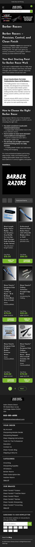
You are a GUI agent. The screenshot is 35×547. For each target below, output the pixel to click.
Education (7, 444)
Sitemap (4, 543)
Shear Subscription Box (11, 474)
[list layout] (10, 200)
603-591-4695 (10, 415)
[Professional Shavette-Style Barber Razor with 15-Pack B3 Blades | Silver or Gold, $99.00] (25, 214)
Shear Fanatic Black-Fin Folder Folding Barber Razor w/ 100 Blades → (17, 80)
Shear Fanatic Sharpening (12, 502)
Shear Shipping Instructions (13, 438)
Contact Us (7, 447)
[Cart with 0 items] (30, 7)
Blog (10, 537)
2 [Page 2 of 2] (15, 389)
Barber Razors (8, 472)
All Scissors (7, 469)
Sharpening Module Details (13, 432)
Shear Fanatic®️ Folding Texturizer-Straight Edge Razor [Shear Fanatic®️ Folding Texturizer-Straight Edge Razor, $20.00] (25, 290)
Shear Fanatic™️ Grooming (12, 505)
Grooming (7, 463)
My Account (7, 429)
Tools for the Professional (13, 441)
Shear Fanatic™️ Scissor (11, 490)
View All (6, 480)
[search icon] (31, 11)
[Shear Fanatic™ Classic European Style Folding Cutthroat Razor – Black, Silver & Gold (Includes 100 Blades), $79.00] (25, 332)
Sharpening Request (10, 435)
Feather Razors (9, 477)
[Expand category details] (17, 164)
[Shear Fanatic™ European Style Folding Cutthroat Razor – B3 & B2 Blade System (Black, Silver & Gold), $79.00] (9, 273)
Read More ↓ (6, 165)
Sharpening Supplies (10, 466)
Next (23, 389)
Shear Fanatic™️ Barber (11, 499)
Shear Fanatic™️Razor (11, 496)
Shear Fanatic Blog (10, 450)
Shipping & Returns (10, 453)
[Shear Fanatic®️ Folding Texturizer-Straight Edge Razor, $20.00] (25, 273)
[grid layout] (4, 200)
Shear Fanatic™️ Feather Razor (14, 493)
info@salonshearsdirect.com (13, 419)
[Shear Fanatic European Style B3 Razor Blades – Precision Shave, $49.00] (9, 332)
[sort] (24, 200)
